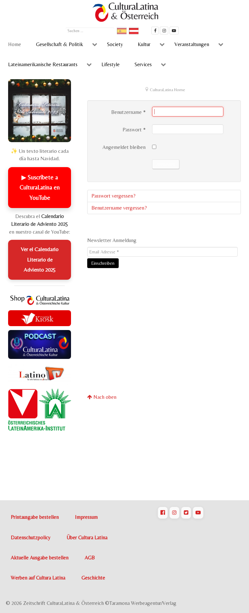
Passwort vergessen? (113, 196)
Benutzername (128, 112)
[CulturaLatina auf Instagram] (174, 513)
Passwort (134, 130)
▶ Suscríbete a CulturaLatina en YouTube (39, 187)
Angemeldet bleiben (124, 147)
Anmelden (165, 164)
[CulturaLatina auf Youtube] (198, 513)
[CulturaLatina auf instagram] (164, 30)
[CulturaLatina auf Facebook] (163, 513)
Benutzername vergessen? (119, 208)
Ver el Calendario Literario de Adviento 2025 (39, 259)
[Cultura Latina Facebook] (155, 30)
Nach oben (101, 397)
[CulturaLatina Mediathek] (174, 30)
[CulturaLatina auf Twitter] (186, 513)
